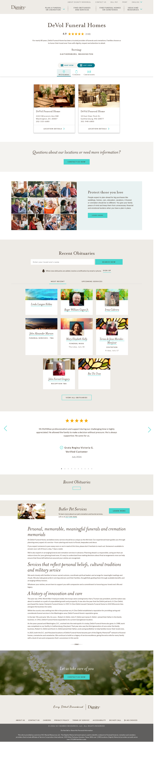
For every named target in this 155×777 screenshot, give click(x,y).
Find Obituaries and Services (82, 9)
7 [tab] (82, 469)
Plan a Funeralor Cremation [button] (53, 9)
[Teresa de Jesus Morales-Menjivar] (112, 336)
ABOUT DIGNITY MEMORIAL (79, 2)
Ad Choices (131, 720)
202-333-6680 (42, 121)
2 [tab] (65, 469)
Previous (5, 432)
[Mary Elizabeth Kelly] (77, 334)
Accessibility (99, 720)
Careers (47, 720)
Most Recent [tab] (58, 281)
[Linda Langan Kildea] (41, 299)
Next (148, 428)
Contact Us (34, 720)
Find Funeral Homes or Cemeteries (110, 9)
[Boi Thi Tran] (94, 368)
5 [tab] (75, 469)
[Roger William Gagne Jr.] (77, 302)
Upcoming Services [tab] (92, 281)
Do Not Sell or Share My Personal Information (77, 730)
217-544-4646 (71, 517)
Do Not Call (115, 720)
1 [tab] (61, 469)
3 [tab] (68, 469)
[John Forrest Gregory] (59, 373)
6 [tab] (78, 469)
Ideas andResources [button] (133, 9)
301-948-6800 (87, 121)
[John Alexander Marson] (41, 331)
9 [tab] (88, 469)
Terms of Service (81, 720)
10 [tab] (92, 469)
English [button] (135, 2)
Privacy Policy (61, 720)
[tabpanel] (76, 443)
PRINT (124, 2)
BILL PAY (114, 2)
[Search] (62, 262)
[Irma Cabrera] (112, 302)
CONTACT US (100, 2)
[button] (136, 2)
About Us (20, 720)
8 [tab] (85, 469)
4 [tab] (71, 469)
